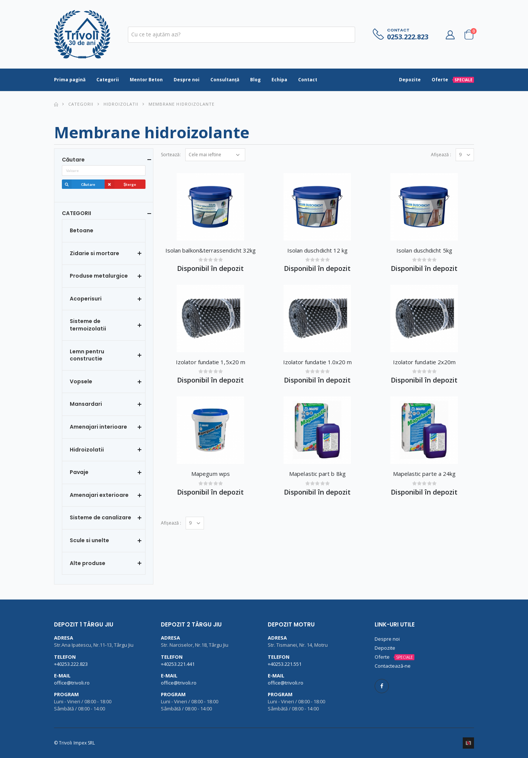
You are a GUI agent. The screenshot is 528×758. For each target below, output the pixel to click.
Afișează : (441, 154)
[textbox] (241, 34)
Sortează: (171, 154)
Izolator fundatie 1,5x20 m (210, 362)
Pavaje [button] (79, 472)
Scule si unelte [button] (89, 540)
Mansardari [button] (86, 404)
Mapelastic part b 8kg (317, 473)
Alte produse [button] (87, 563)
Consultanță (224, 79)
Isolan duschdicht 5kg (424, 250)
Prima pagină (70, 79)
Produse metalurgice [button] (99, 276)
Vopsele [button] (81, 381)
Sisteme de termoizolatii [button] (88, 325)
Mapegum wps (210, 473)
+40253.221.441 (178, 664)
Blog (255, 79)
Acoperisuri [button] (86, 298)
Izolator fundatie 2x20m (424, 362)
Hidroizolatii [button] (87, 449)
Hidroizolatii (121, 104)
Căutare (78, 184)
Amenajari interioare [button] (98, 427)
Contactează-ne (393, 665)
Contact (307, 79)
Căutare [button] (73, 159)
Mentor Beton (146, 79)
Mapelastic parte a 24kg (424, 473)
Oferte (453, 79)
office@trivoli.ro (72, 682)
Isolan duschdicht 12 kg (317, 250)
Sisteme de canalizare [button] (100, 517)
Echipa (279, 79)
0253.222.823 (407, 37)
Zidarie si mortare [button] (94, 253)
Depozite (410, 79)
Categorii (107, 79)
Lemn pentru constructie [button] (87, 355)
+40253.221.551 (285, 664)
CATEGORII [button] (76, 213)
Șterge (120, 184)
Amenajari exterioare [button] (99, 495)
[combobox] (241, 35)
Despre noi (187, 79)
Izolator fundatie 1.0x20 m (317, 362)
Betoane (81, 230)
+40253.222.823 (71, 664)
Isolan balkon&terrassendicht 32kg (210, 250)
